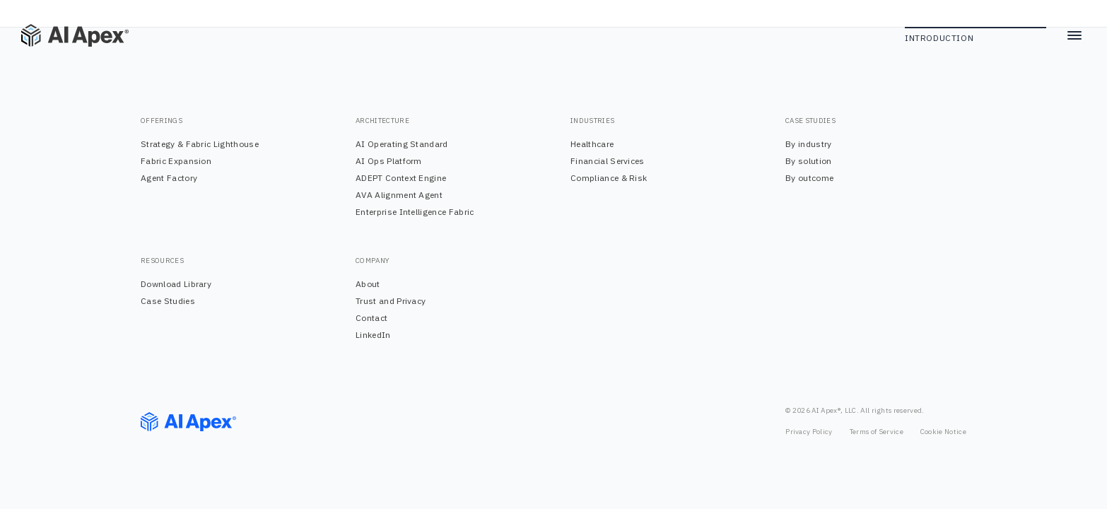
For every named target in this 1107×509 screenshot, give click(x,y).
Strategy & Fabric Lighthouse (200, 144)
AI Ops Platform (389, 161)
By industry (808, 144)
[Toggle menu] (1074, 35)
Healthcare (592, 144)
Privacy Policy (808, 431)
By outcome (809, 177)
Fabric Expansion (176, 161)
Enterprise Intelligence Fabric (415, 211)
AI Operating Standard (402, 144)
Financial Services (607, 161)
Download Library (176, 284)
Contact (371, 317)
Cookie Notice (943, 431)
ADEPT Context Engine (401, 177)
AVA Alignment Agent (399, 194)
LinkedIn (373, 334)
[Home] (63, 35)
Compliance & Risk (608, 177)
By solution (808, 161)
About (368, 284)
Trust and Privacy (391, 301)
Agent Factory (169, 177)
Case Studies (168, 301)
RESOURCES (162, 260)
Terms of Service (876, 431)
